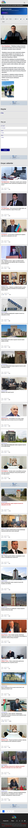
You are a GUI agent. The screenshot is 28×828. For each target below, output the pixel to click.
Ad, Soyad (3, 125)
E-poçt (2, 130)
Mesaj (2, 135)
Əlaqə (12, 820)
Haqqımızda (5, 820)
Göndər (5, 149)
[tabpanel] (14, 103)
